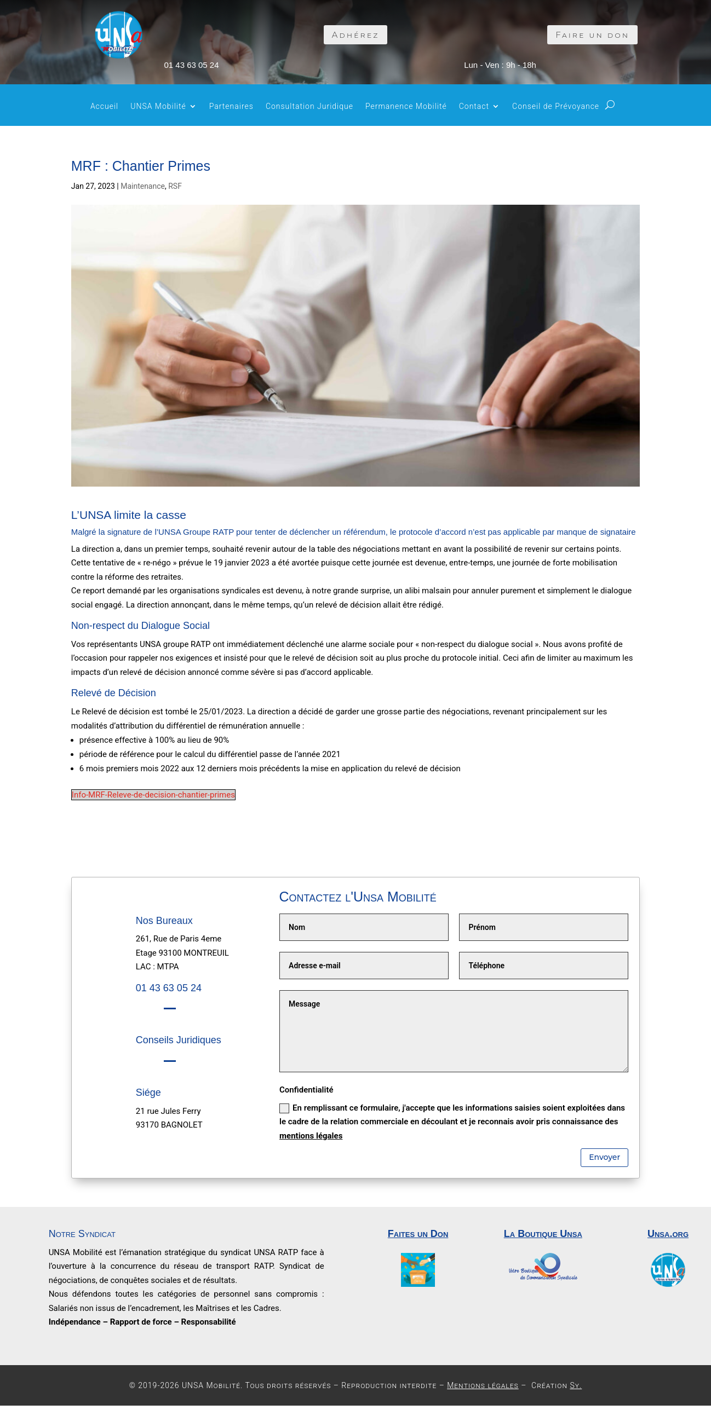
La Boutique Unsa (543, 1233)
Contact (474, 106)
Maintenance (143, 186)
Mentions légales (483, 1385)
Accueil (104, 106)
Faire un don (592, 35)
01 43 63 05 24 (191, 65)
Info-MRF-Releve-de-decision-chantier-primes (153, 795)
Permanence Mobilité (406, 106)
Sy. (576, 1385)
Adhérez (356, 35)
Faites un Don (418, 1233)
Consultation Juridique (309, 106)
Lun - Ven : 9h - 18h (500, 65)
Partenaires (231, 106)
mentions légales (310, 1136)
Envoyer (604, 1157)
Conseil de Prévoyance (555, 106)
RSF (175, 186)
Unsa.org (668, 1233)
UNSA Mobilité (158, 106)
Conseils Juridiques (178, 1040)
